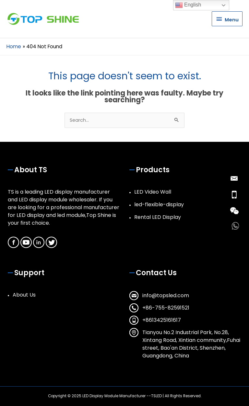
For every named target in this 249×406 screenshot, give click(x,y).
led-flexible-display (159, 204)
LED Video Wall (152, 192)
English (188, 5)
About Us (24, 295)
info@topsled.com (165, 295)
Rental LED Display (157, 217)
